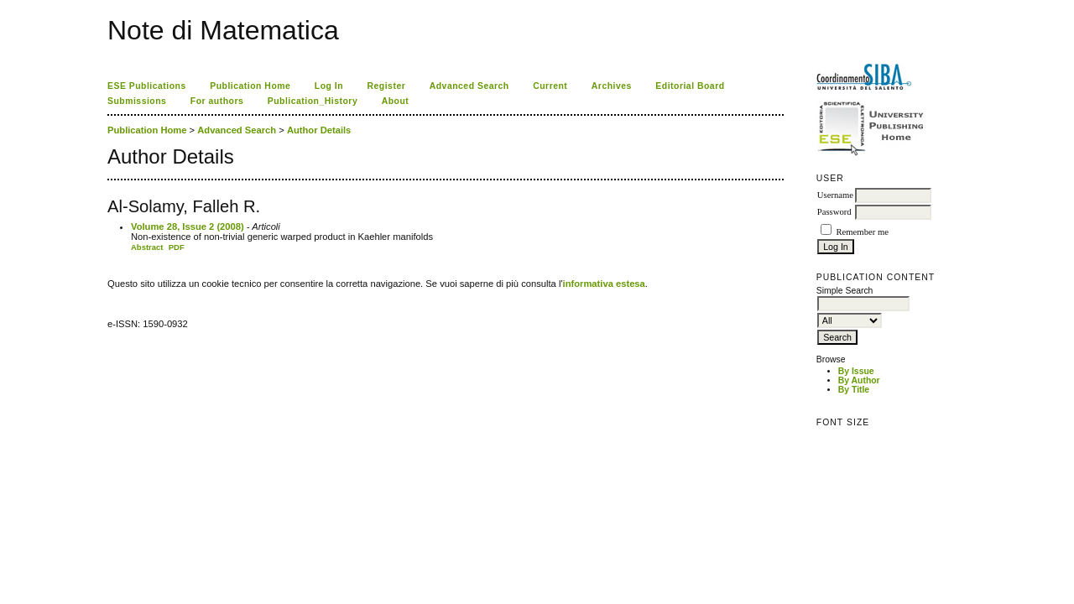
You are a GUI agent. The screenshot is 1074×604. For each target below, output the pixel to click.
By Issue (856, 371)
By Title (853, 389)
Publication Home (250, 86)
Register (387, 86)
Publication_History (312, 101)
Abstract (147, 247)
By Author (859, 380)
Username (835, 195)
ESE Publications (146, 86)
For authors (216, 101)
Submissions (136, 101)
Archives (612, 86)
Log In (329, 86)
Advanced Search (469, 86)
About (395, 101)
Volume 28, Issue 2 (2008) (187, 226)
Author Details (319, 130)
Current (550, 86)
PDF (177, 247)
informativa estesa (604, 284)
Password (834, 211)
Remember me (862, 232)
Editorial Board (689, 86)
